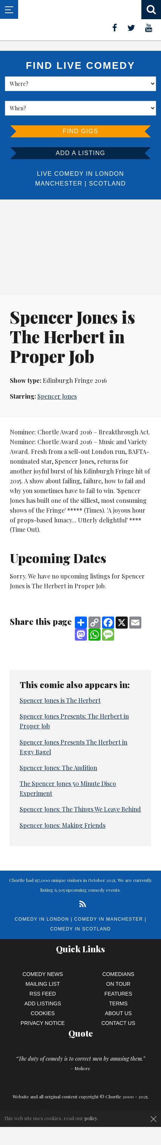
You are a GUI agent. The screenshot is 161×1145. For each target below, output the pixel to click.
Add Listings (42, 1003)
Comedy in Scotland (80, 929)
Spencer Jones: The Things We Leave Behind (80, 809)
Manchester (58, 183)
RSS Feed (42, 994)
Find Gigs (80, 131)
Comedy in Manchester (108, 919)
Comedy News (43, 974)
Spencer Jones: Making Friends (62, 825)
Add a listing (80, 153)
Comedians (118, 974)
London (109, 174)
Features (118, 994)
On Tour (118, 984)
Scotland (107, 183)
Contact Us (118, 1023)
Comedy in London (42, 919)
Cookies (43, 1013)
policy (91, 1118)
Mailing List (43, 984)
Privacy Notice (43, 1023)
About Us (118, 1013)
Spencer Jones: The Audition (58, 768)
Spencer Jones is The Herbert (60, 700)
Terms (118, 1003)
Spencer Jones (57, 396)
